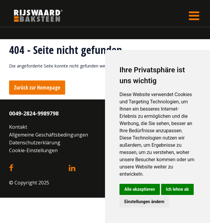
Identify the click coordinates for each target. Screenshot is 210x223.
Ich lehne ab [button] (177, 189)
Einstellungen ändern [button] (144, 201)
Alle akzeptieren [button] (139, 189)
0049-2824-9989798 (34, 113)
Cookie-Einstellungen (33, 150)
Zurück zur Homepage (37, 87)
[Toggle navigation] (194, 15)
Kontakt (18, 127)
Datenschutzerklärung (34, 142)
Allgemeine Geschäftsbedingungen (48, 134)
